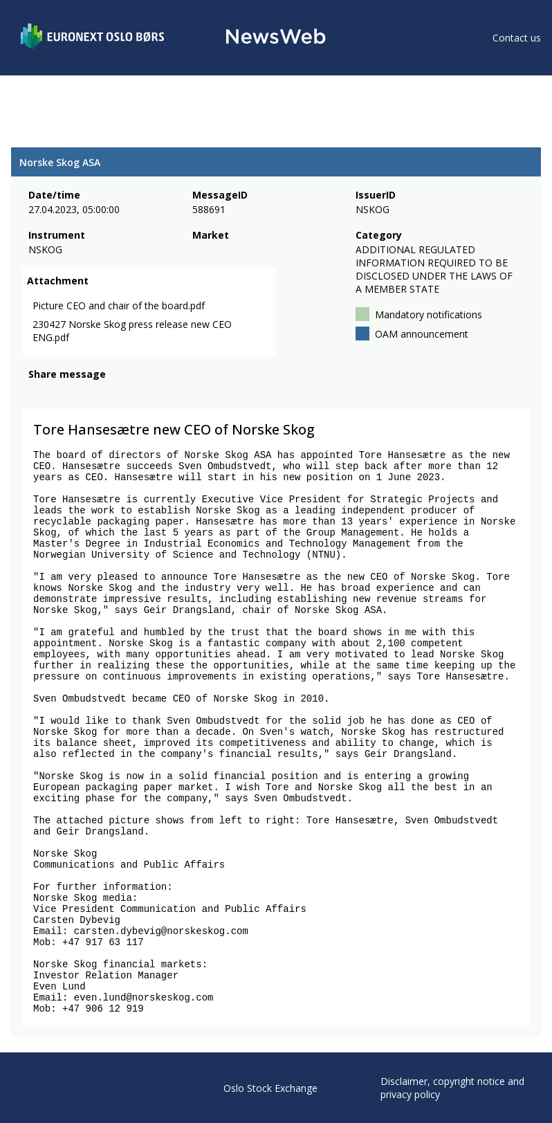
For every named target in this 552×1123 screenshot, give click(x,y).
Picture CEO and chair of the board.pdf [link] (119, 305)
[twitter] (58, 393)
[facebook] (36, 393)
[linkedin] (83, 393)
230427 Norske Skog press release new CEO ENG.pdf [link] (132, 331)
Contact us (517, 37)
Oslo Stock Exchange (270, 1088)
